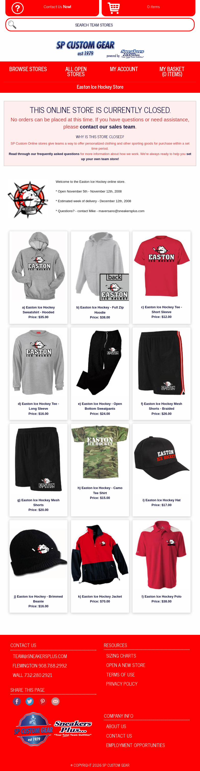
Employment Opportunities (135, 745)
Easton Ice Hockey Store (100, 87)
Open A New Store (125, 666)
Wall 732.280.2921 (32, 675)
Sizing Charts (121, 656)
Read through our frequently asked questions (44, 154)
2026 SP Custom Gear (110, 766)
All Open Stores (75, 71)
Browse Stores (28, 69)
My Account (124, 69)
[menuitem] (28, 71)
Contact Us (23, 646)
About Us (116, 727)
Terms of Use (120, 675)
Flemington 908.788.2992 (40, 666)
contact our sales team (107, 127)
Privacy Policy (121, 684)
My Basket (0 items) (172, 71)
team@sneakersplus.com (40, 657)
